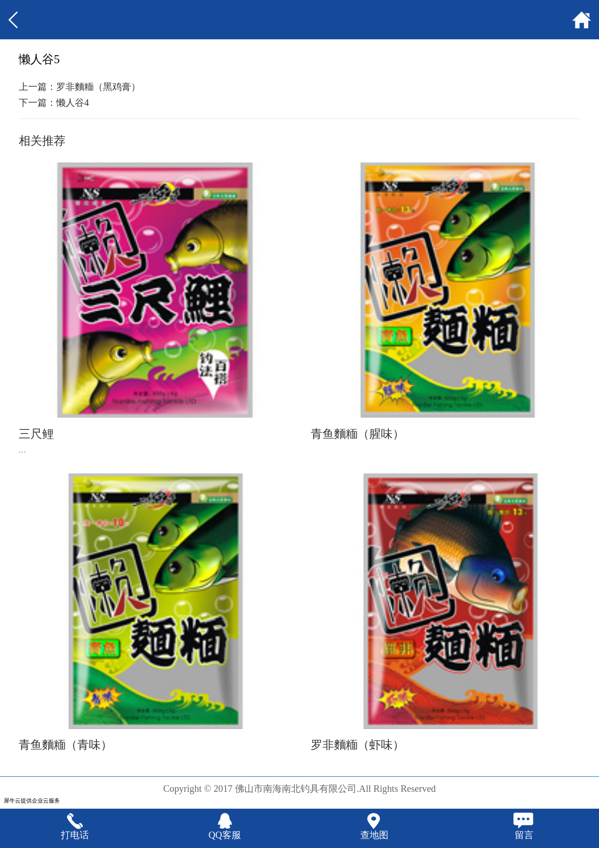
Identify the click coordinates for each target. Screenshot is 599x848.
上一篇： (79, 86)
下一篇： (54, 102)
